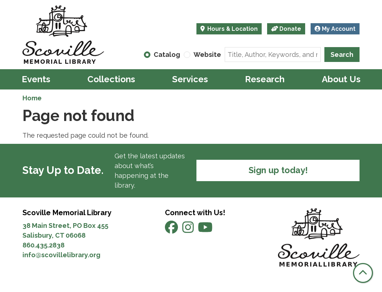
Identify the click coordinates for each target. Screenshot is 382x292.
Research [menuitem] (265, 79)
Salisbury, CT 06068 (54, 235)
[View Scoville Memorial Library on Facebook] (172, 229)
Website (207, 54)
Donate (286, 28)
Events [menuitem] (36, 79)
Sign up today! (278, 170)
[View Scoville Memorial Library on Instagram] (188, 229)
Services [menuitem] (190, 79)
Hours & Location (232, 28)
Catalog (167, 54)
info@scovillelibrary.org (61, 255)
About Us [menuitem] (341, 79)
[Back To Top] (363, 273)
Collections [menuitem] (111, 79)
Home (32, 98)
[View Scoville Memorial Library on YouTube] (205, 229)
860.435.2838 (43, 245)
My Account (335, 28)
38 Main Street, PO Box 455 (65, 225)
